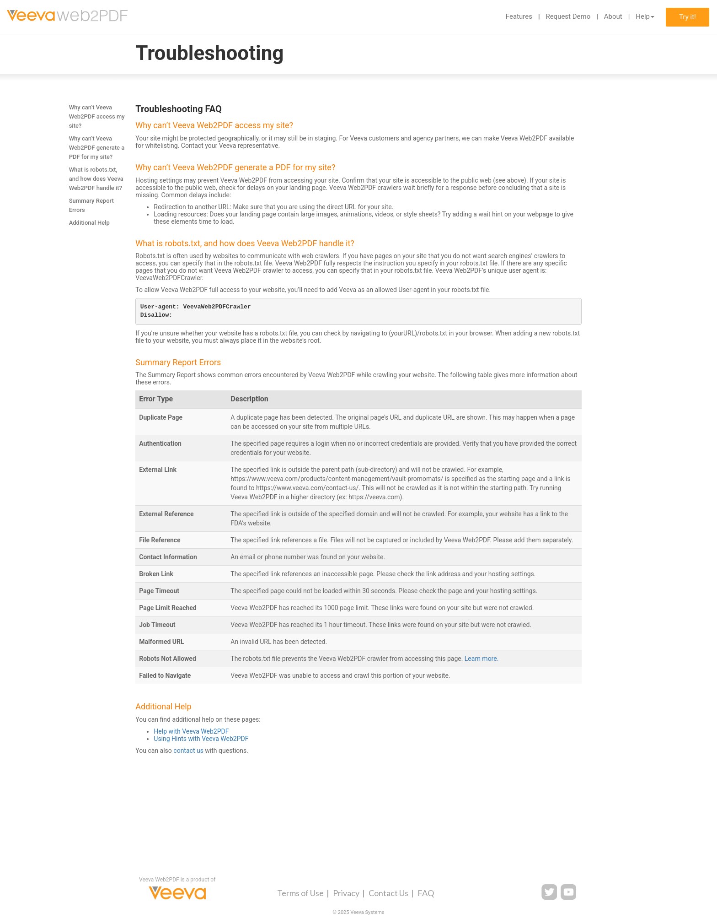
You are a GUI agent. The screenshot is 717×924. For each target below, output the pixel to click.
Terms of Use (300, 893)
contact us (188, 750)
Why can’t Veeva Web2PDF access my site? (97, 116)
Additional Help (89, 222)
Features (519, 16)
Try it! (687, 17)
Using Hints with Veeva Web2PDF (201, 738)
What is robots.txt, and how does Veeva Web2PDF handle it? (96, 178)
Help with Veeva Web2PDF (191, 731)
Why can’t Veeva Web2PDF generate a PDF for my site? (97, 147)
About (613, 16)
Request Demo (568, 16)
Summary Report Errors (91, 205)
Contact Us (388, 893)
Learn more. (482, 658)
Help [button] (645, 16)
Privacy (346, 893)
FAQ (425, 893)
